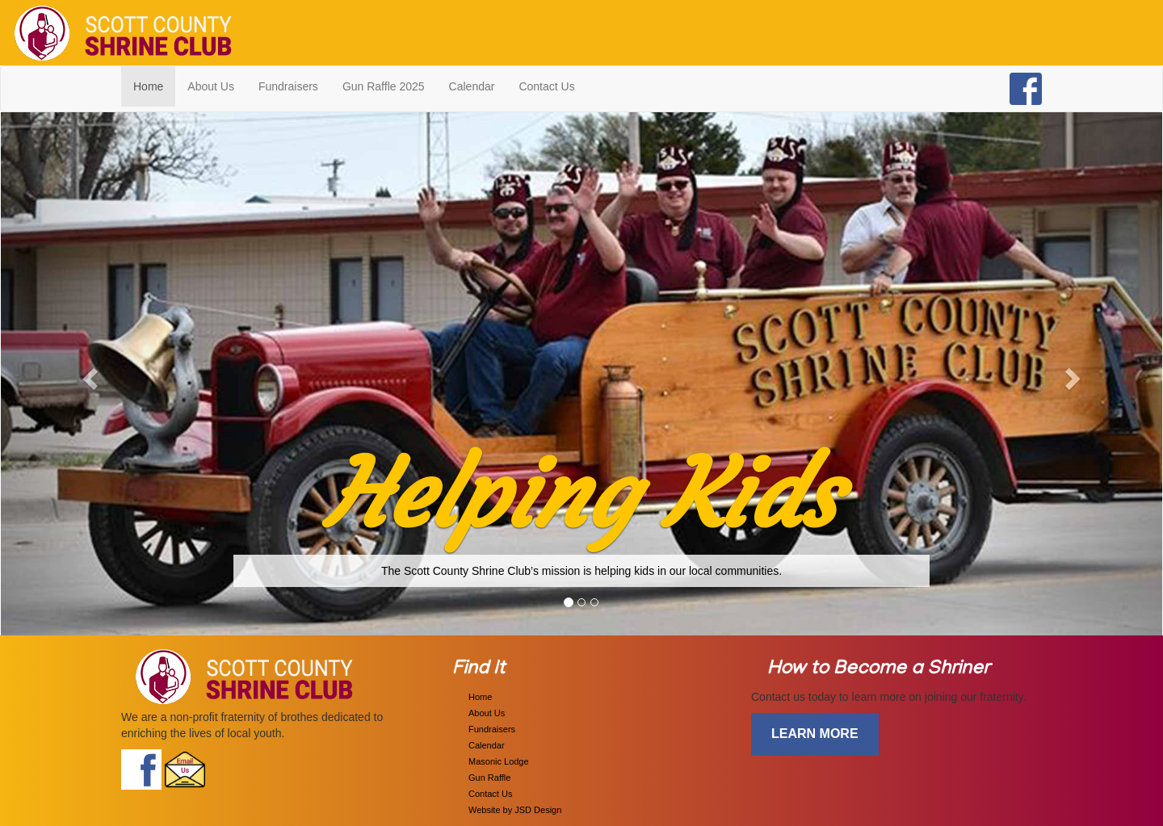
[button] (88, 373)
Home (154, 85)
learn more (815, 733)
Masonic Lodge (498, 761)
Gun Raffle (489, 777)
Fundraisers (288, 86)
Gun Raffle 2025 (383, 86)
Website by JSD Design (514, 810)
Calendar (472, 86)
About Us (210, 86)
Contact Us (546, 86)
